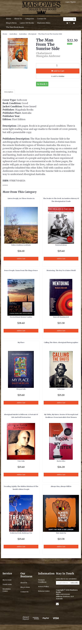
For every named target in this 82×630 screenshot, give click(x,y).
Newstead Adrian (61, 245)
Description (8, 92)
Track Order (7, 584)
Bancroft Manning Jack (61, 317)
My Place (21, 342)
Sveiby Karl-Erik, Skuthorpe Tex (21, 533)
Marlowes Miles (43, 23)
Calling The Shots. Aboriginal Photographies (61, 342)
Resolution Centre (7, 590)
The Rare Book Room (15, 27)
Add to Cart (57, 71)
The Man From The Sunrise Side (50, 34)
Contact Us (41, 19)
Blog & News (11, 23)
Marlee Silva (61, 461)
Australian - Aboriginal (27, 34)
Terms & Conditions (42, 581)
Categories (29, 19)
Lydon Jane (61, 389)
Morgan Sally (21, 389)
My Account (7, 580)
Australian (13, 34)
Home (8, 19)
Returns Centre (44, 591)
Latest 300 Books (27, 23)
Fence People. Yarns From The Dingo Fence (21, 270)
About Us (18, 19)
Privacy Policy (43, 587)
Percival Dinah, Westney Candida (21, 317)
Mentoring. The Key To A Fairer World (61, 270)
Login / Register (71, 2)
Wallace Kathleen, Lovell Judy (21, 245)
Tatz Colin (21, 461)
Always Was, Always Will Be (61, 486)
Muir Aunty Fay (61, 533)
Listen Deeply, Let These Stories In (21, 198)
